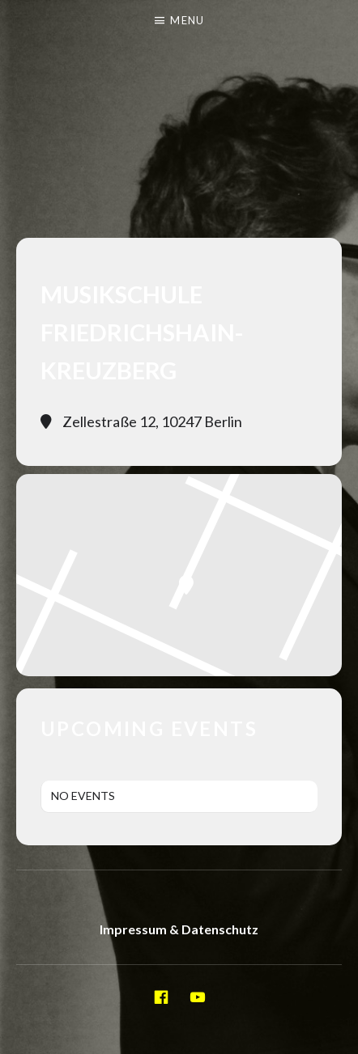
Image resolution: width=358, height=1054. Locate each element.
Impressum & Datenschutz (179, 929)
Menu (187, 20)
